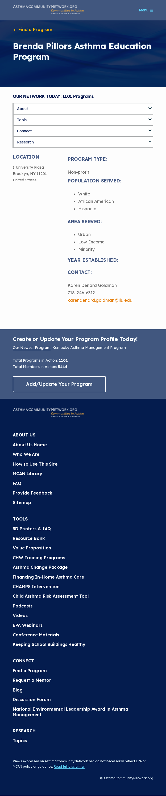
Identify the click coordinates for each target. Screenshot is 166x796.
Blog (18, 690)
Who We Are (26, 454)
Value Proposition (32, 547)
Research (25, 142)
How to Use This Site (35, 464)
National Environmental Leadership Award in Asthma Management (70, 711)
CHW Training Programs (39, 557)
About (22, 108)
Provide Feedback (32, 493)
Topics (20, 740)
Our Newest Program (32, 347)
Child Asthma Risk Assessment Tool (51, 596)
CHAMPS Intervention (36, 586)
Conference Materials (36, 634)
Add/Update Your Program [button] (59, 384)
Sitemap (22, 502)
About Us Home (30, 444)
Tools (22, 119)
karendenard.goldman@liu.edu (100, 300)
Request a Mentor (32, 680)
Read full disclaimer (69, 766)
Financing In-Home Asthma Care (48, 577)
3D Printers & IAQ (32, 528)
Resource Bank (29, 538)
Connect (24, 131)
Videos (20, 615)
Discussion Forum (32, 699)
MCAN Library (27, 473)
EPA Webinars (28, 625)
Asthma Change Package (40, 567)
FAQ (17, 483)
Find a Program (32, 29)
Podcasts (22, 606)
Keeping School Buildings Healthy (49, 644)
